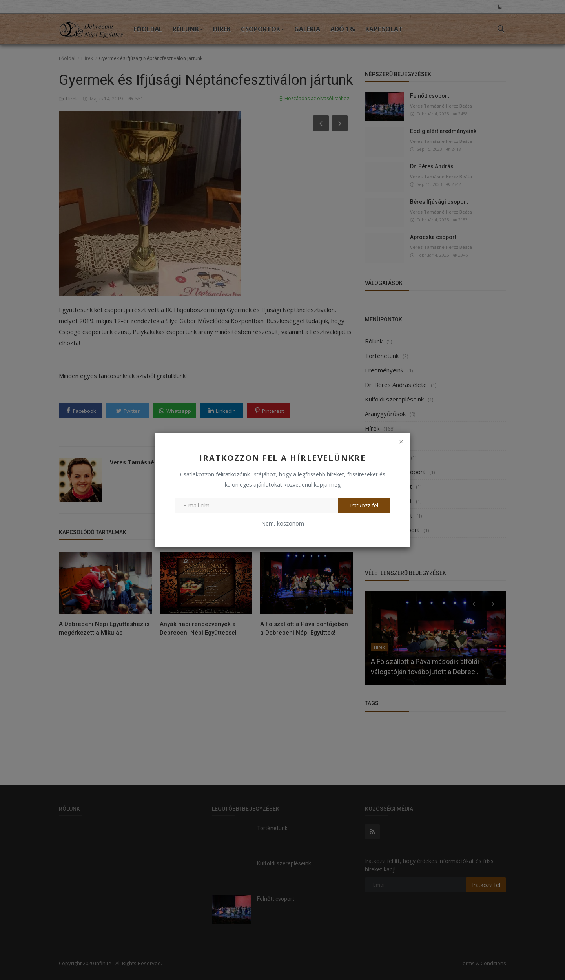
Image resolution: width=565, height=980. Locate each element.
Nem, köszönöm (282, 523)
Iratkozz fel (364, 505)
